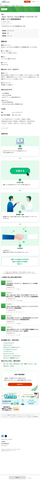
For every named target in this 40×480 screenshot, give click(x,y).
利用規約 (3, 441)
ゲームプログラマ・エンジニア (10, 349)
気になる (29, 478)
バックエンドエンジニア (8, 343)
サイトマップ (4, 445)
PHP (4, 364)
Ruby (11, 364)
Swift (22, 364)
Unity (35, 364)
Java (7, 364)
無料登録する (20, 384)
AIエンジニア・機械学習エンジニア (11, 358)
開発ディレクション (28, 364)
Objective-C (6, 366)
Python (12, 366)
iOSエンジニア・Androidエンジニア (11, 347)
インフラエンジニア (7, 351)
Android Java (16, 364)
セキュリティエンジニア (8, 353)
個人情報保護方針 (5, 443)
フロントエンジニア (7, 345)
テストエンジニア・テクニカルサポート (12, 356)
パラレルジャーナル (5, 439)
